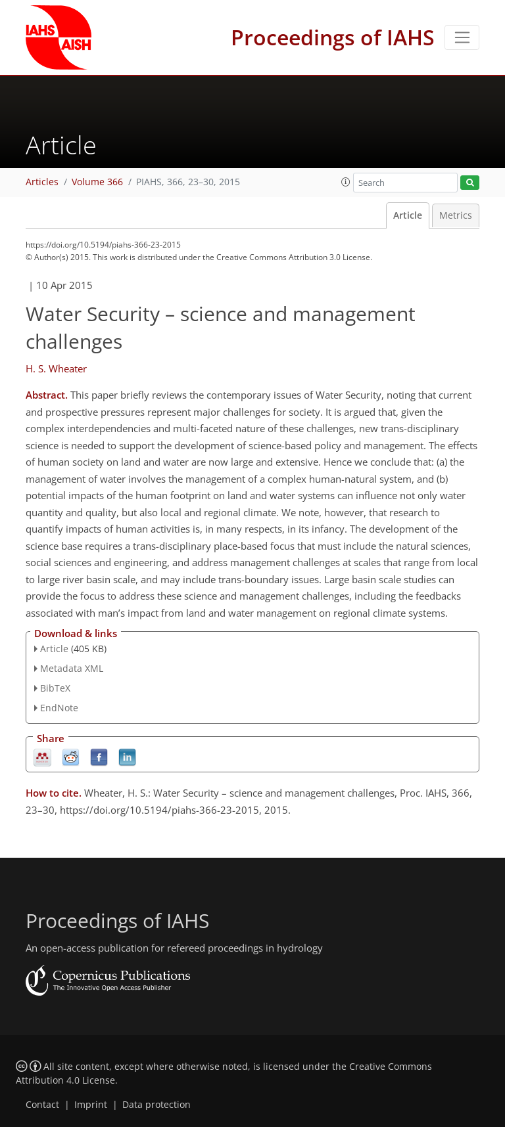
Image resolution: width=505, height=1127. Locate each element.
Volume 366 (97, 182)
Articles (42, 182)
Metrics (455, 215)
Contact (42, 1105)
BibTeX (55, 688)
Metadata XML (71, 668)
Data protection (156, 1105)
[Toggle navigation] (462, 37)
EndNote (59, 707)
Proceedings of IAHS (333, 37)
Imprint (90, 1105)
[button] (345, 182)
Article (407, 215)
